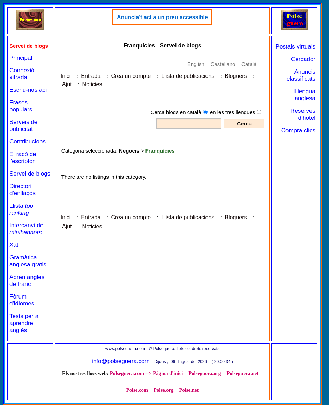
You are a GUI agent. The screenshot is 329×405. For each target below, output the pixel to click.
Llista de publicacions (187, 76)
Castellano (223, 64)
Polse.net (189, 390)
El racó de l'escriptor (22, 157)
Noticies (92, 84)
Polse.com (137, 390)
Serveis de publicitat (23, 125)
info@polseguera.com (121, 361)
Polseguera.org (204, 373)
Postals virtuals (295, 46)
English (195, 64)
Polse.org (163, 390)
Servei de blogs (29, 173)
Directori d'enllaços (22, 190)
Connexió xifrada (22, 74)
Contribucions (27, 141)
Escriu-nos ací (28, 90)
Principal (20, 57)
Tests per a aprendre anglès (23, 323)
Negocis (129, 151)
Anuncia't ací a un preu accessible (162, 17)
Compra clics (298, 130)
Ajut (67, 84)
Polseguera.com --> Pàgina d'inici (146, 373)
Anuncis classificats (301, 75)
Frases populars (20, 106)
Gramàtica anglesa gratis (27, 261)
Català (248, 64)
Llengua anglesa (304, 95)
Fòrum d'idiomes (21, 300)
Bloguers (236, 76)
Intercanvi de (26, 229)
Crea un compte (131, 76)
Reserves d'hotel (302, 114)
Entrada (90, 76)
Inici (65, 76)
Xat (13, 245)
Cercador (303, 59)
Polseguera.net (242, 373)
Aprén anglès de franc (26, 280)
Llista (21, 209)
